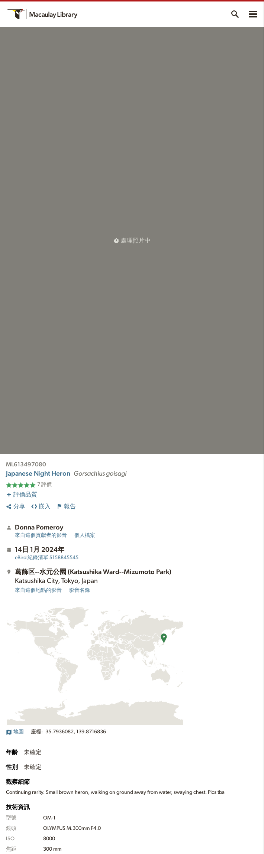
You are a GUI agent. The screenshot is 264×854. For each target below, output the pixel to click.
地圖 (15, 731)
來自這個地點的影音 (38, 590)
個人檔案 (84, 535)
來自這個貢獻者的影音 (41, 535)
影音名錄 (79, 590)
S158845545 (46, 557)
